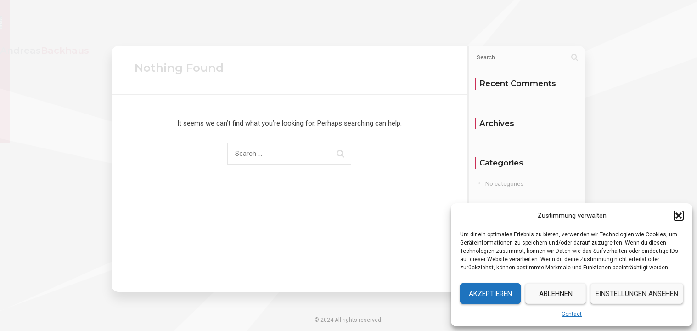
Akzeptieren (490, 294)
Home (446, 22)
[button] (678, 215)
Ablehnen (556, 294)
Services (530, 22)
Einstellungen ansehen (637, 294)
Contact (572, 314)
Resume (486, 22)
